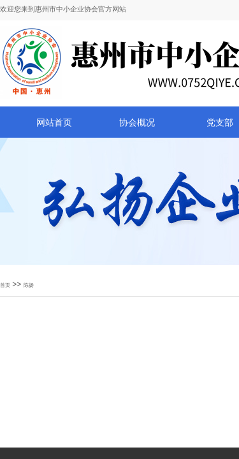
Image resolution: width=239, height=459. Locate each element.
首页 (5, 285)
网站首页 (54, 122)
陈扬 (29, 285)
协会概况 (137, 122)
